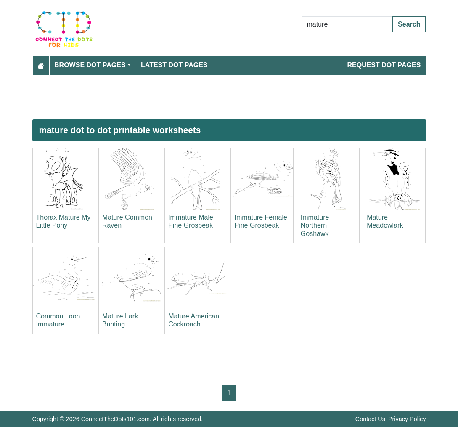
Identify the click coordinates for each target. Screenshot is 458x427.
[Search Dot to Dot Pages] (347, 24)
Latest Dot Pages (174, 65)
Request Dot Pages (384, 65)
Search (409, 24)
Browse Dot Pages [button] (90, 65)
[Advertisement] (229, 97)
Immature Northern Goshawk (315, 225)
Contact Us (370, 419)
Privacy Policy (407, 419)
